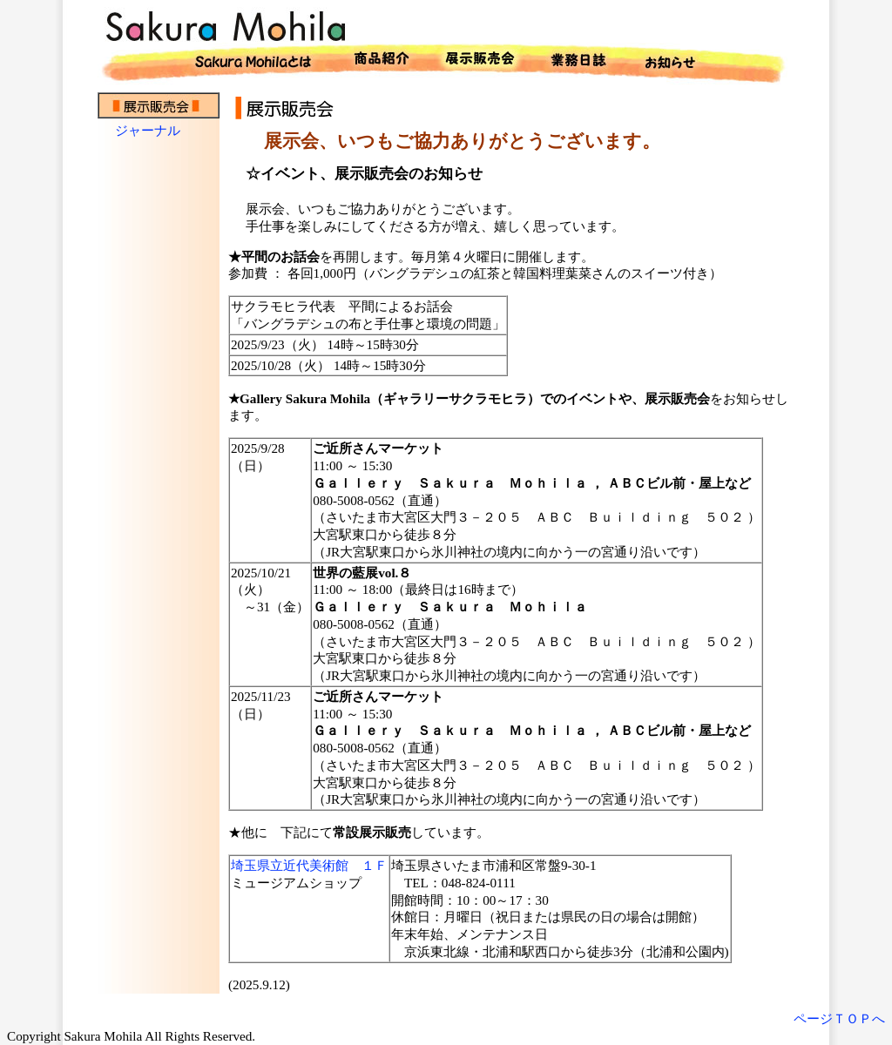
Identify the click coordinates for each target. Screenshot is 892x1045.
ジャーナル (147, 131)
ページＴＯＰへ (839, 1018)
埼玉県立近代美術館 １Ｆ (309, 865)
